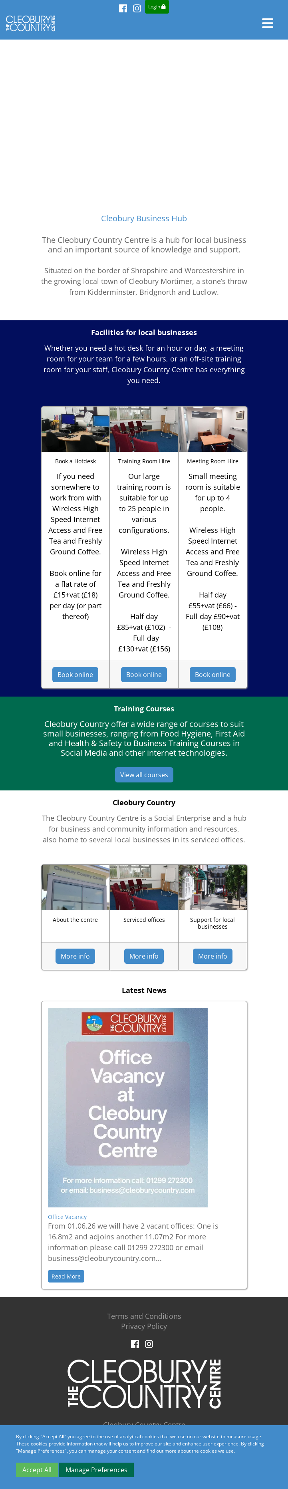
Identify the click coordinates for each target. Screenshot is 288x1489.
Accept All (37, 1469)
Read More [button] (66, 1276)
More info (75, 956)
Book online (75, 674)
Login (157, 6)
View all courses (144, 774)
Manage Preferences (96, 1469)
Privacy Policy (144, 1326)
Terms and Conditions (144, 1316)
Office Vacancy (67, 1217)
